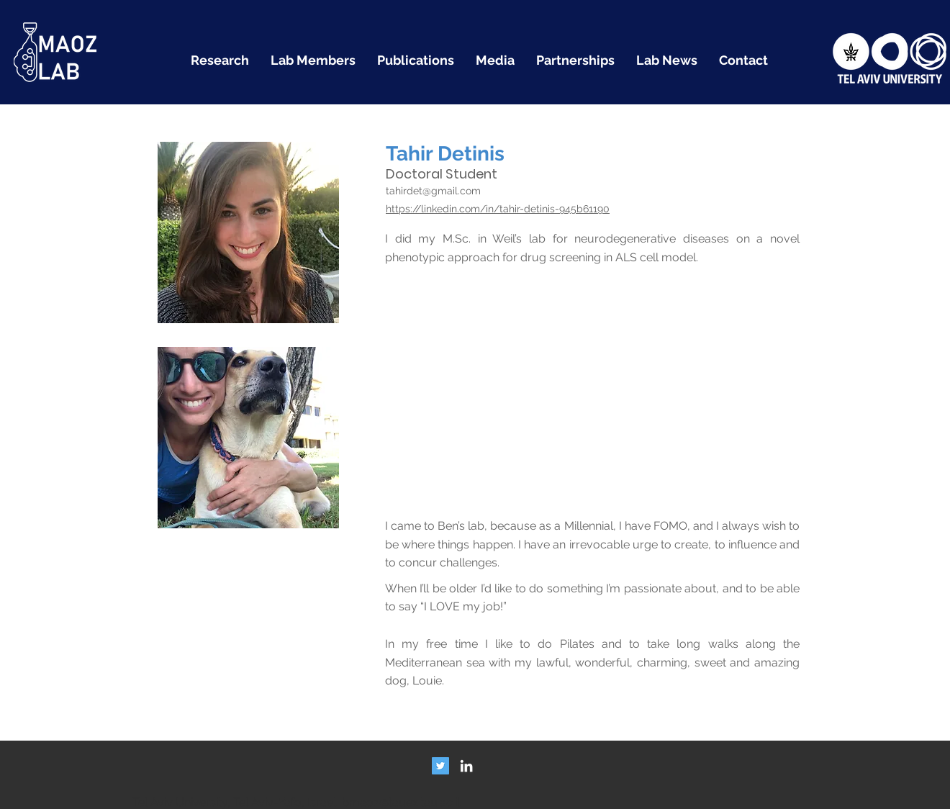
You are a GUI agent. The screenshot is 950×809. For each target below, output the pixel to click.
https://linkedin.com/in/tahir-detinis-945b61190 (498, 208)
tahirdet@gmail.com (433, 190)
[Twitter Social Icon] (440, 765)
